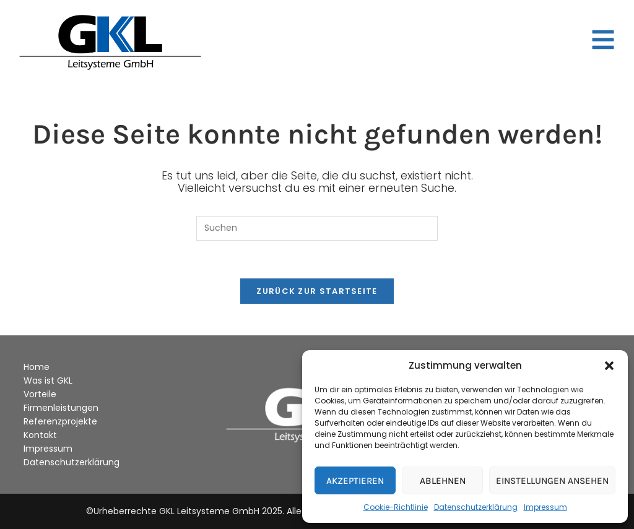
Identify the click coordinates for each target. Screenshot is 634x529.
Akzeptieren (355, 480)
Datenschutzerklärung (476, 507)
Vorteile (40, 394)
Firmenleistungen (61, 408)
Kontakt (40, 435)
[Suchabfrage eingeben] (317, 228)
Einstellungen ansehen (552, 480)
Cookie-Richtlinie (395, 507)
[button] (609, 365)
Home (37, 367)
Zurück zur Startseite (316, 291)
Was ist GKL (48, 380)
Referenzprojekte (60, 421)
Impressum (545, 507)
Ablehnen (443, 480)
